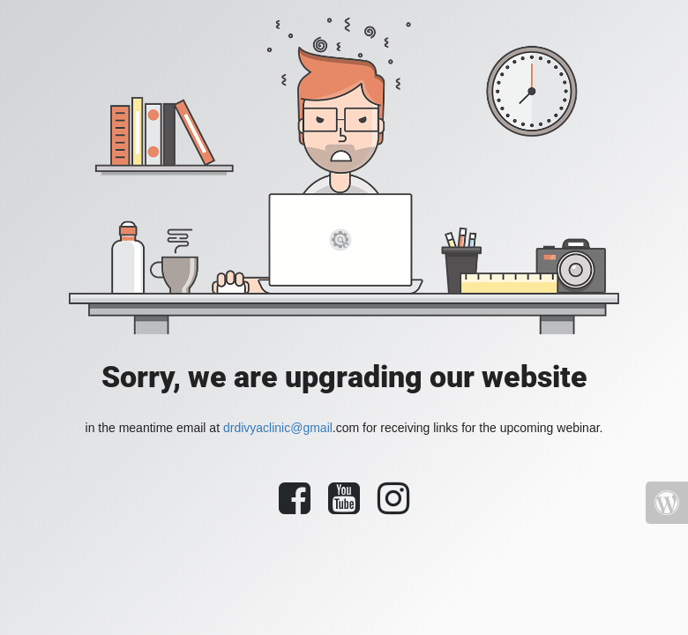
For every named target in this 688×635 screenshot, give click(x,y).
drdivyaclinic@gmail (278, 428)
